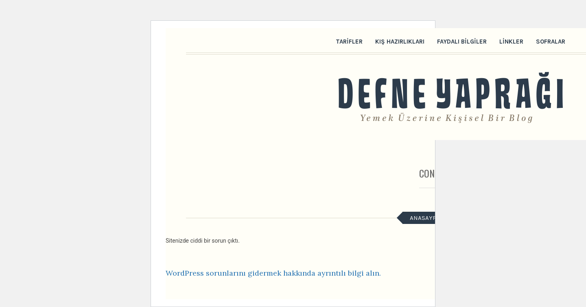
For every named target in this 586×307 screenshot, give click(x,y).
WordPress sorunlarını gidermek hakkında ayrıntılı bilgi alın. (273, 273)
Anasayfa (424, 217)
